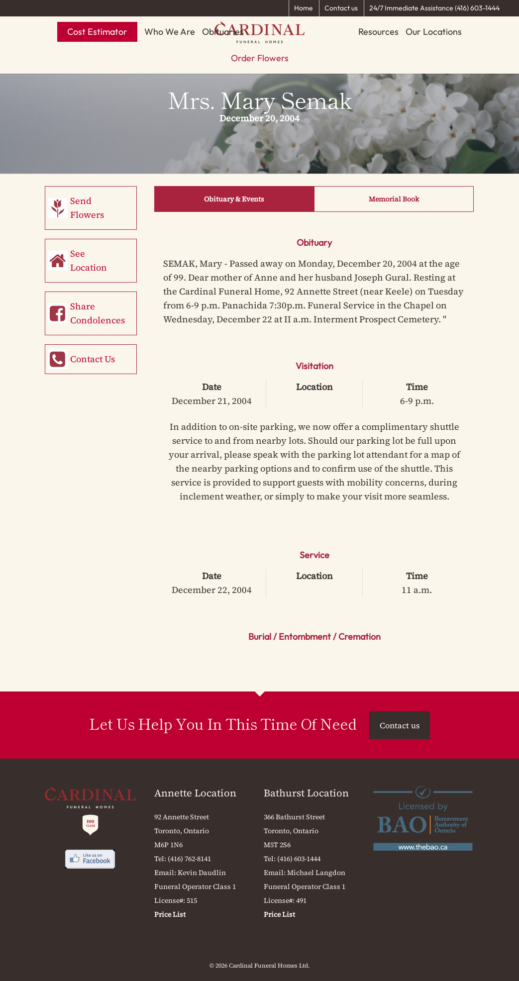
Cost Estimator (97, 31)
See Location (88, 260)
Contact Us (92, 359)
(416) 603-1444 (298, 859)
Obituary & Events (234, 199)
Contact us (341, 7)
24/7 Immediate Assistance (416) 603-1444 (434, 7)
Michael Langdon (316, 873)
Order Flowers (260, 58)
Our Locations (434, 31)
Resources (378, 31)
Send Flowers (87, 208)
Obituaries (223, 31)
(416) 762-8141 (189, 859)
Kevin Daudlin (202, 873)
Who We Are (169, 31)
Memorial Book (394, 199)
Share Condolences (97, 313)
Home (303, 7)
